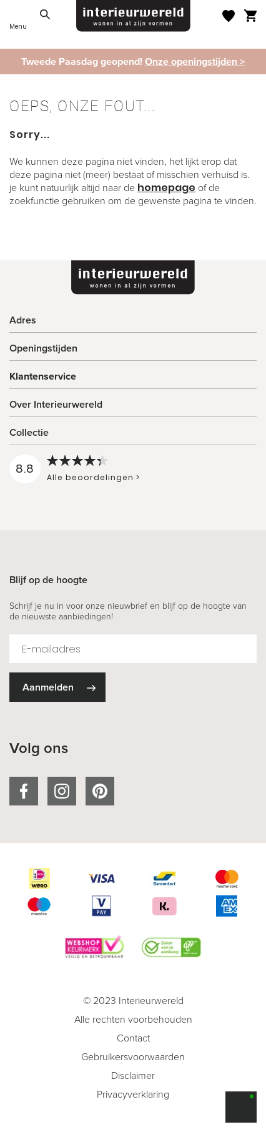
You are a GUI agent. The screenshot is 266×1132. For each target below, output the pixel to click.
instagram (61, 791)
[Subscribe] (57, 687)
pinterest (100, 791)
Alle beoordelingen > (93, 477)
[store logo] (133, 16)
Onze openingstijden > (195, 61)
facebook (23, 791)
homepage (166, 187)
